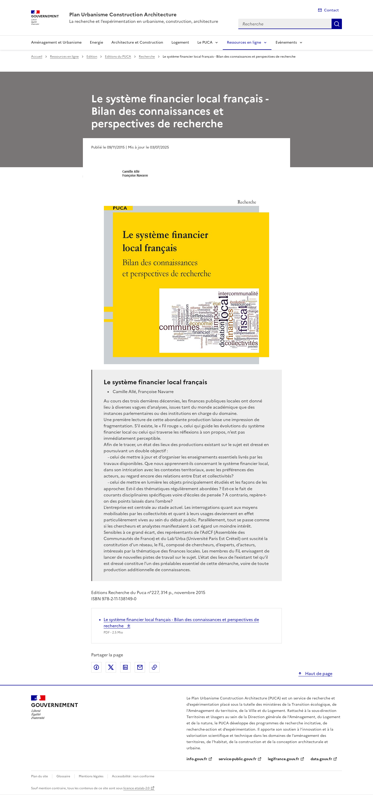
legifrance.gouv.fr (283, 759)
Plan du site (39, 776)
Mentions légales (91, 776)
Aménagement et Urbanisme (56, 42)
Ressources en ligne (244, 42)
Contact (331, 10)
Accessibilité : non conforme (133, 776)
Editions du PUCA (118, 56)
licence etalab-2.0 (136, 788)
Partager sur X (111, 667)
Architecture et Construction (137, 42)
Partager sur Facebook (96, 667)
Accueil (36, 56)
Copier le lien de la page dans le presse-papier (154, 667)
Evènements (286, 42)
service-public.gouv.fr (237, 759)
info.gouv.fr (197, 759)
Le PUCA (204, 42)
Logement (180, 42)
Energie (96, 42)
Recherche (337, 24)
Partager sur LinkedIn (125, 667)
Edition (92, 56)
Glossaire (63, 776)
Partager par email (140, 667)
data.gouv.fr (321, 759)
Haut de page (318, 673)
